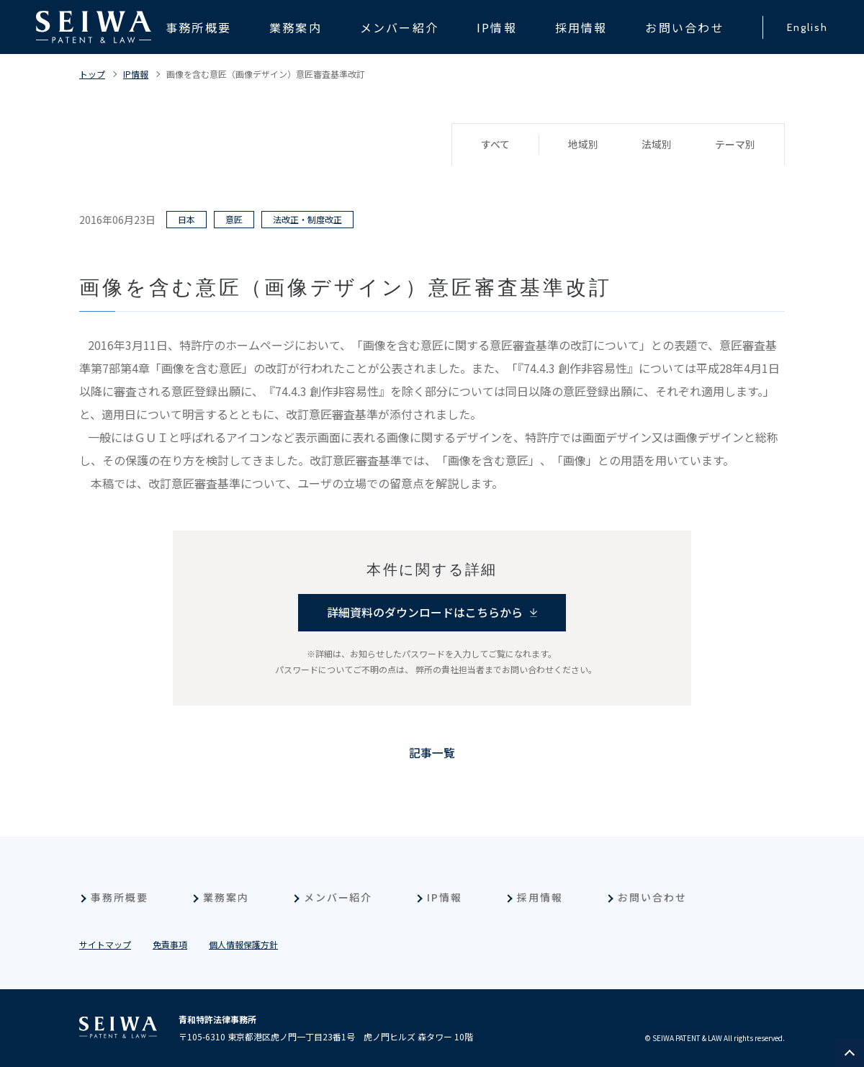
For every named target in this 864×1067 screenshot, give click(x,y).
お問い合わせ (652, 897)
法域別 (657, 145)
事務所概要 (119, 897)
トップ (92, 74)
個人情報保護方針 (243, 944)
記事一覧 (432, 753)
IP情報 (135, 74)
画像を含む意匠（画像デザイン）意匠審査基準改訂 (265, 74)
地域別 (583, 145)
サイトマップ (105, 944)
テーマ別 (735, 145)
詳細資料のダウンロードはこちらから (425, 612)
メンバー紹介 (338, 897)
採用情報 (540, 897)
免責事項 (170, 944)
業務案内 (226, 897)
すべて (495, 145)
